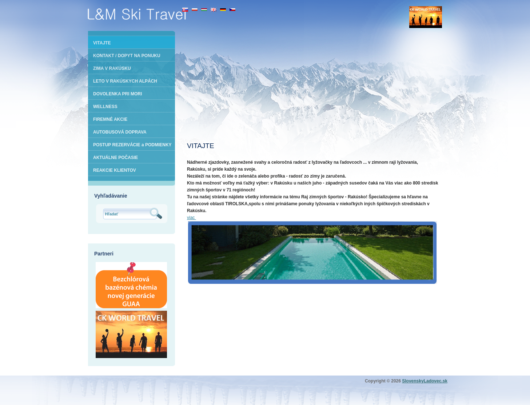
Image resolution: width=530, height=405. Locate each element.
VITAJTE (102, 42)
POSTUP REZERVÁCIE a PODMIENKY (132, 144)
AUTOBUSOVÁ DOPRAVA (120, 132)
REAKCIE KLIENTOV (114, 170)
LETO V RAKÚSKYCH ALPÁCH (125, 81)
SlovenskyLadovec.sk (424, 381)
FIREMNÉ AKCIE (110, 119)
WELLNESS (105, 106)
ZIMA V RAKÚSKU (112, 68)
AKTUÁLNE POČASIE (115, 157)
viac (191, 217)
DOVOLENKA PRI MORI (117, 93)
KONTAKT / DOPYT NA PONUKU (126, 55)
